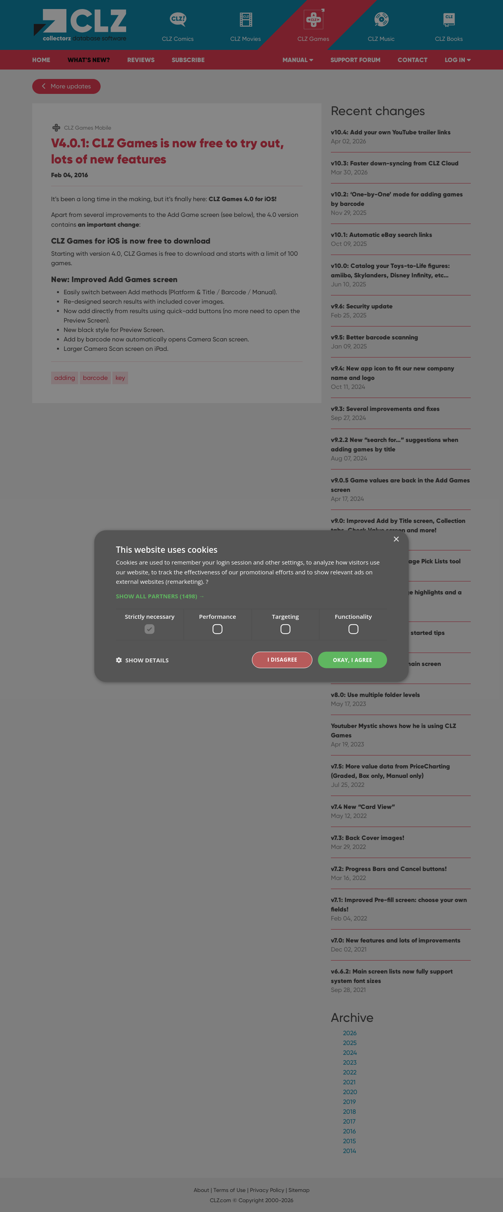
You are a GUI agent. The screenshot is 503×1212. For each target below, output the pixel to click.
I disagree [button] (280, 659)
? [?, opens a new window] (207, 581)
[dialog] (251, 606)
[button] (251, 595)
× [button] (396, 539)
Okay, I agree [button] (351, 659)
